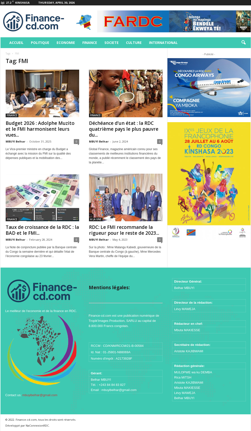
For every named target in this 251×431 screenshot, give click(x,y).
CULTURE (134, 42)
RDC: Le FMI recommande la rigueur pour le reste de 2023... (124, 230)
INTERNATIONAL (163, 42)
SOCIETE (111, 42)
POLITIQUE (40, 42)
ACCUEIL (16, 42)
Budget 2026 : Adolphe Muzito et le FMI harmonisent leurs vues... (40, 129)
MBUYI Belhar (15, 141)
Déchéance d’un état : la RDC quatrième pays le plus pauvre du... (123, 129)
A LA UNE (95, 219)
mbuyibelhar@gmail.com (39, 395)
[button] (243, 42)
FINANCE (89, 42)
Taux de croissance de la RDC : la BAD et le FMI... (42, 230)
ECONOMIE (66, 42)
